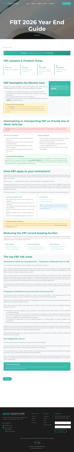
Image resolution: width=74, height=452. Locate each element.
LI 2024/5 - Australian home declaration (36, 247)
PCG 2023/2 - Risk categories (46, 201)
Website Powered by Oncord (37, 448)
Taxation (45, 418)
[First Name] (63, 423)
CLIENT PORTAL (65, 2)
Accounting (46, 416)
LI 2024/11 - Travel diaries (11, 246)
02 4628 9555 (7, 423)
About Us (39, 3)
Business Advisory (47, 424)
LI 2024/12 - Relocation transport (12, 249)
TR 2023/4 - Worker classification (47, 199)
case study (16, 158)
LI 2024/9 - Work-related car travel (13, 247)
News (45, 3)
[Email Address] (63, 427)
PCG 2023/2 (17, 192)
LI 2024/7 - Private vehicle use (57, 247)
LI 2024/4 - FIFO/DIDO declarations (35, 246)
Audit (45, 420)
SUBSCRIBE (61, 430)
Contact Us (51, 3)
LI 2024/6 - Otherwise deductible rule (58, 246)
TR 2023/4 (13, 181)
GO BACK (5, 377)
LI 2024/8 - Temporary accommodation (36, 249)
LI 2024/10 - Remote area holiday (57, 249)
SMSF (45, 422)
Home (27, 3)
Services (33, 3)
